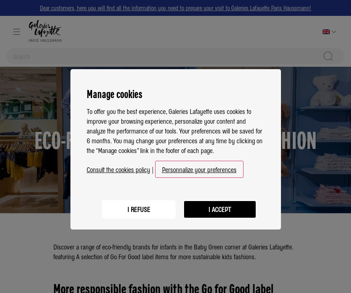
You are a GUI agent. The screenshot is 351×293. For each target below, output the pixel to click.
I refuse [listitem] (138, 205)
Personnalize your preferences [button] (199, 166)
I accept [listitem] (219, 205)
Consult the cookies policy (118, 166)
